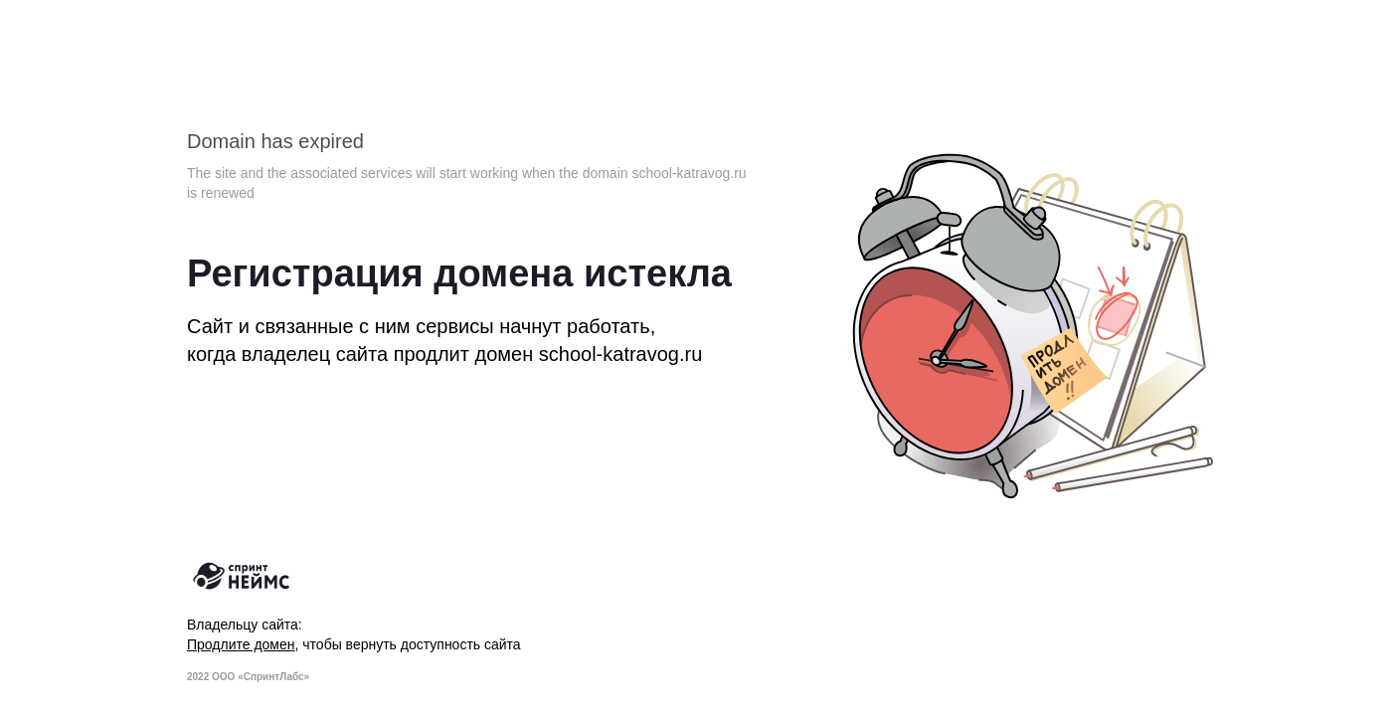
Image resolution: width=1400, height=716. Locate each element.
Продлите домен (241, 644)
